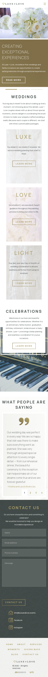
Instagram (18, 627)
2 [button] (30, 492)
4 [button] (41, 492)
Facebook (18, 620)
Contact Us (31, 654)
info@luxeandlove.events (25, 613)
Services (36, 644)
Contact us (13, 602)
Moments (14, 649)
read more (13, 80)
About (21, 644)
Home (9, 644)
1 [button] (24, 492)
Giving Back (32, 649)
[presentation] (21, 594)
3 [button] (36, 492)
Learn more (24, 163)
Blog (14, 654)
